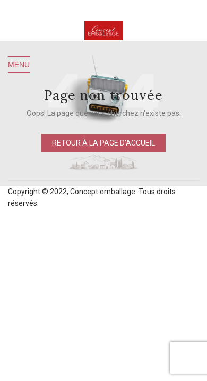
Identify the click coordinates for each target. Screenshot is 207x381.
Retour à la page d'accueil (103, 143)
